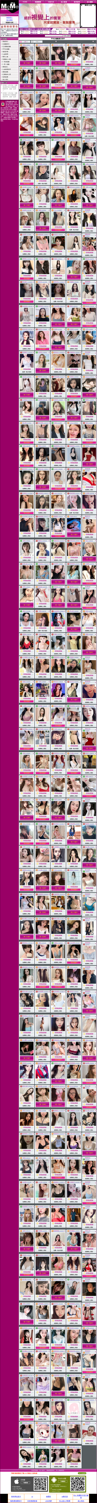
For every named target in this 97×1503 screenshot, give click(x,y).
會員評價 (5, 51)
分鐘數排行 (6, 44)
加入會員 (9, 20)
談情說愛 (5, 77)
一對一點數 (6, 64)
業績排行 (5, 41)
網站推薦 (5, 72)
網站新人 (5, 67)
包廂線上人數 (7, 59)
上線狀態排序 (7, 69)
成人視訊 (5, 79)
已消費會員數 (7, 46)
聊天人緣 (5, 56)
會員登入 (9, 17)
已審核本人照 (7, 74)
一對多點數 (6, 61)
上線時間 (5, 54)
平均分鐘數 (6, 49)
